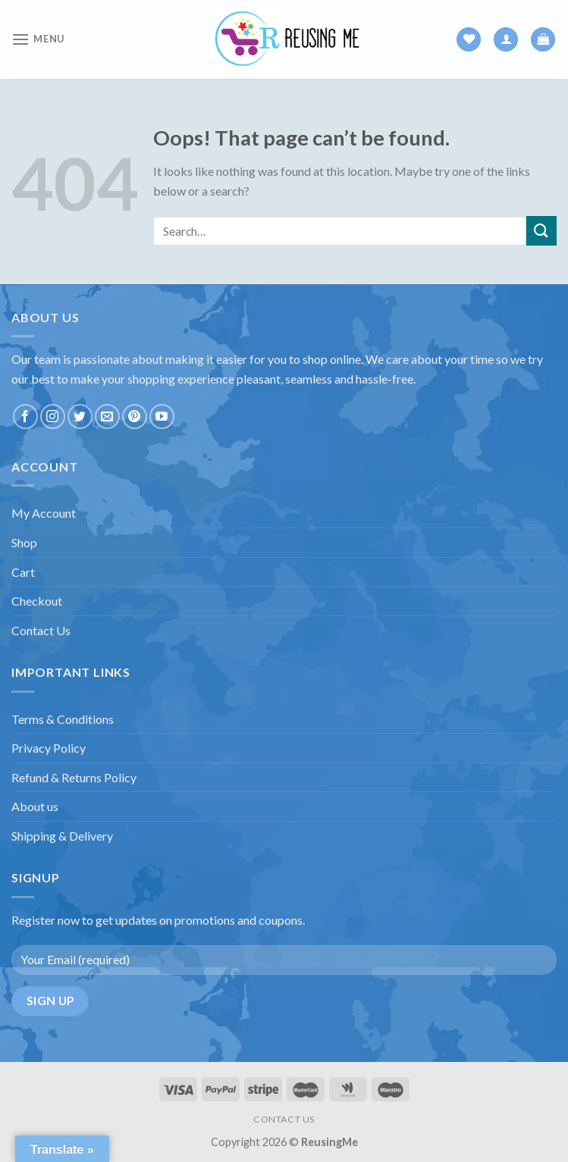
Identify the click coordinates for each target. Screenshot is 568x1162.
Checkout (36, 601)
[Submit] (541, 231)
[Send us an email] (107, 416)
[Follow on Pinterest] (134, 416)
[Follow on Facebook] (25, 416)
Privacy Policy (48, 748)
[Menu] (37, 39)
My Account (43, 513)
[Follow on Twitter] (80, 416)
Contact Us (41, 630)
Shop (24, 542)
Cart (23, 572)
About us (34, 806)
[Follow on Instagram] (52, 416)
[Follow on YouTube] (161, 416)
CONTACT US (284, 1119)
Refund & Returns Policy (74, 777)
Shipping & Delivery (62, 835)
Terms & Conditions (62, 719)
